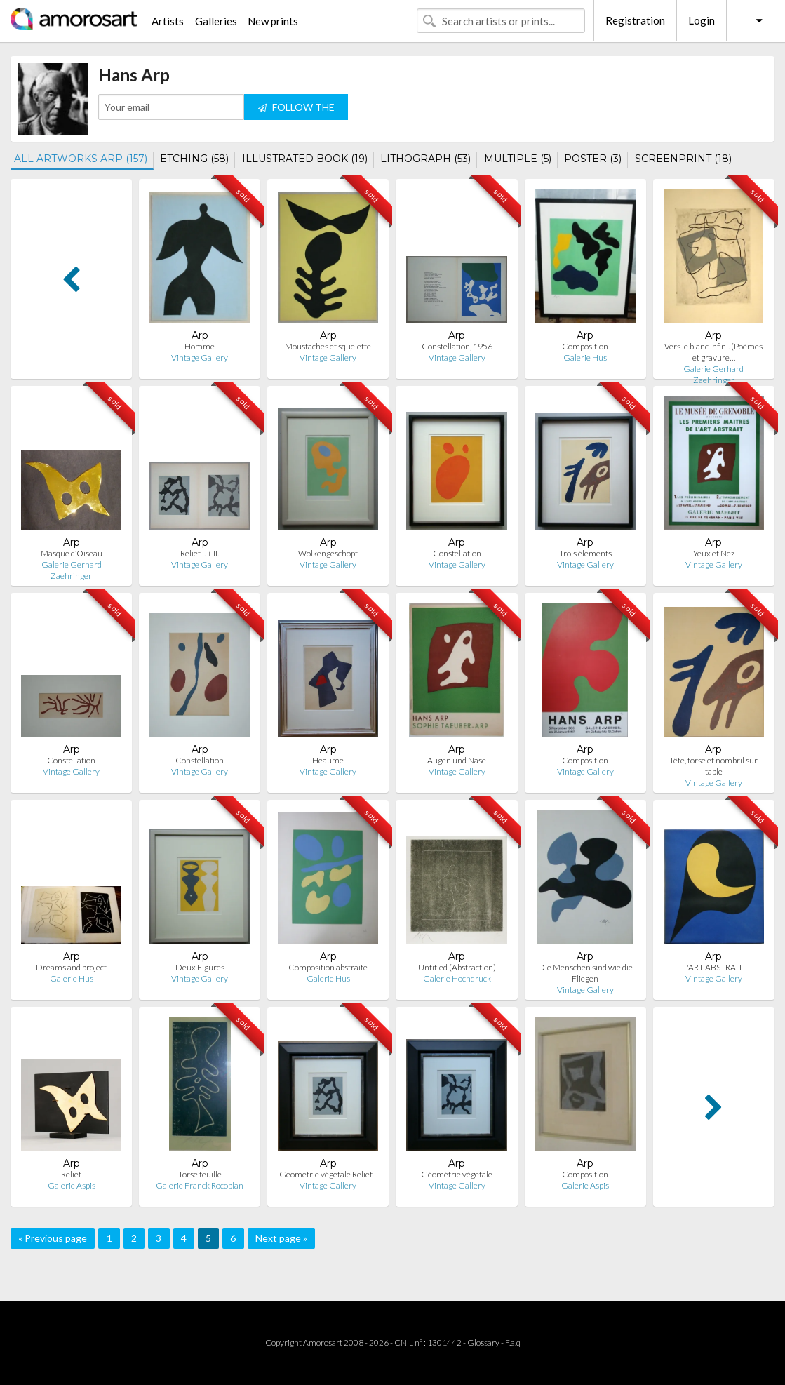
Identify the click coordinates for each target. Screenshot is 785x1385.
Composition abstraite (328, 967)
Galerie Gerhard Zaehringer (713, 374)
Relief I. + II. (199, 553)
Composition (585, 346)
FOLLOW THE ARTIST (296, 110)
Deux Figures (199, 967)
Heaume (328, 760)
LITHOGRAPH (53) (425, 158)
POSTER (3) (593, 158)
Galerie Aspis (71, 1185)
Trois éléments (585, 553)
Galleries (216, 21)
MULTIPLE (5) (517, 158)
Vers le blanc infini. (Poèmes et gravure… (713, 352)
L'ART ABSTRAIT (713, 967)
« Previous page (52, 1238)
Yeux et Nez (713, 553)
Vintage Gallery (199, 357)
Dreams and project (71, 967)
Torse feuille (200, 1174)
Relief (71, 1174)
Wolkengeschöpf (328, 553)
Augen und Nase (456, 760)
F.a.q (513, 1342)
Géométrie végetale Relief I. (328, 1174)
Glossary (483, 1342)
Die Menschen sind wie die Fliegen (585, 973)
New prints (273, 21)
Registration (635, 20)
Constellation (457, 553)
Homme (199, 346)
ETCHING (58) (194, 158)
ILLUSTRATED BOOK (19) (305, 158)
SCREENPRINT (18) (683, 158)
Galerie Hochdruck (457, 978)
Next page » (281, 1238)
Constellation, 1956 (457, 346)
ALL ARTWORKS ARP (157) (80, 158)
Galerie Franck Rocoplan (199, 1185)
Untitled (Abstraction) (457, 967)
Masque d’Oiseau (71, 553)
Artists (168, 21)
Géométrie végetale (456, 1174)
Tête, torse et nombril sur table (713, 766)
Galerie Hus (585, 357)
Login (701, 20)
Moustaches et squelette (328, 346)
